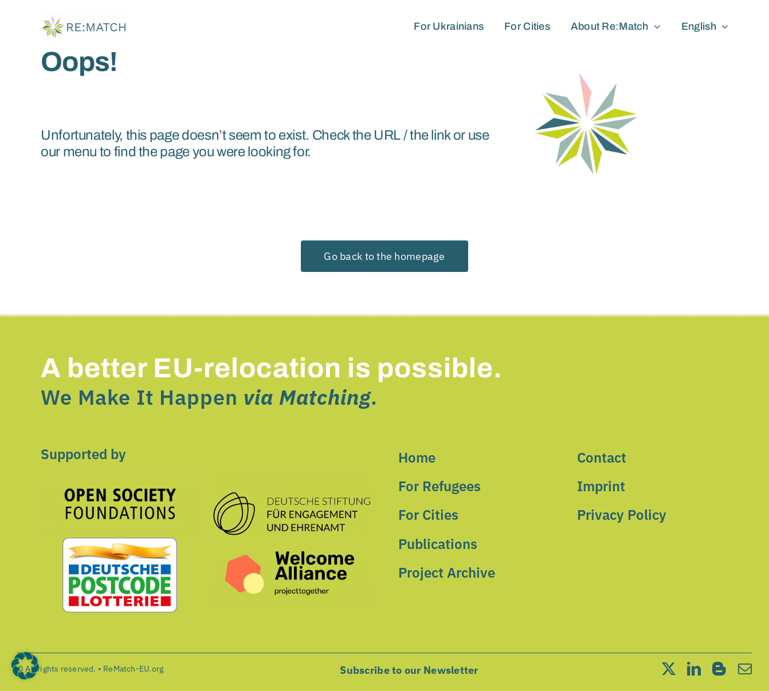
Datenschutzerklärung (213, 544)
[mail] (745, 669)
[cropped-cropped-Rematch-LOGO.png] (84, 18)
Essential (424, 406)
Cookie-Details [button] (336, 676)
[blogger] (719, 669)
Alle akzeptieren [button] (274, 582)
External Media (434, 452)
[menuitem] (704, 27)
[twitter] (669, 669)
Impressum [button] (438, 676)
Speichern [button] (495, 582)
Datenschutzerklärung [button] (389, 676)
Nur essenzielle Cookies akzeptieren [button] (384, 615)
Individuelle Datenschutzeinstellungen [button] (384, 649)
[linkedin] (694, 669)
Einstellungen (250, 555)
